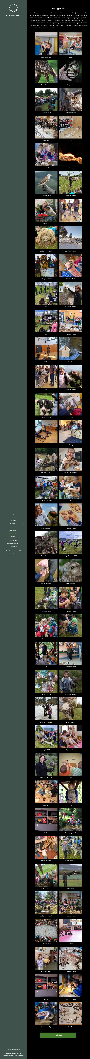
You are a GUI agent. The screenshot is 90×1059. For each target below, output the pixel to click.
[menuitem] (13, 517)
